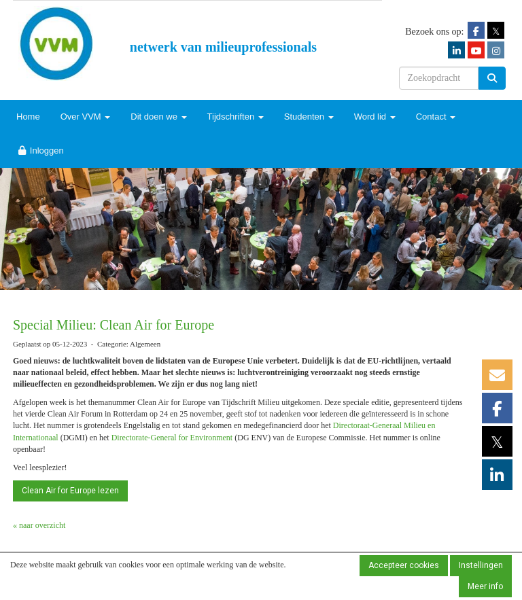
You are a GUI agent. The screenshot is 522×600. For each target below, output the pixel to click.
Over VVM (85, 116)
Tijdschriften (235, 116)
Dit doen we (158, 116)
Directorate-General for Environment (172, 437)
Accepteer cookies (403, 565)
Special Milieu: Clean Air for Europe (113, 324)
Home (28, 116)
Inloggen (40, 150)
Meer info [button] (485, 586)
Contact (435, 116)
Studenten (309, 116)
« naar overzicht (39, 525)
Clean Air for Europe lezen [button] (70, 490)
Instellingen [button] (481, 565)
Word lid (375, 116)
